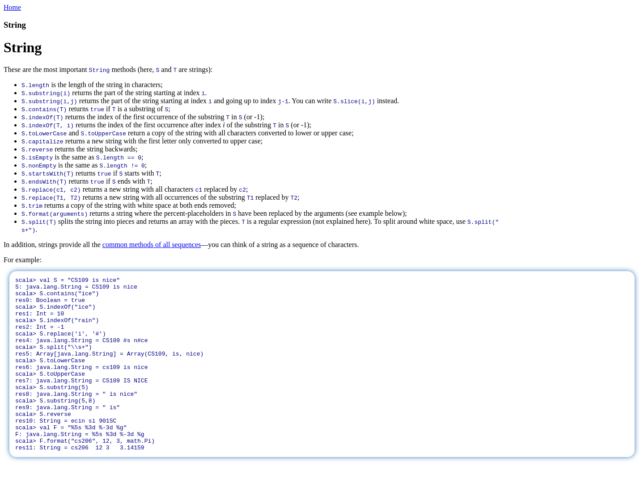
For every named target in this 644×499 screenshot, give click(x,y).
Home (12, 7)
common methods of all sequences (151, 244)
